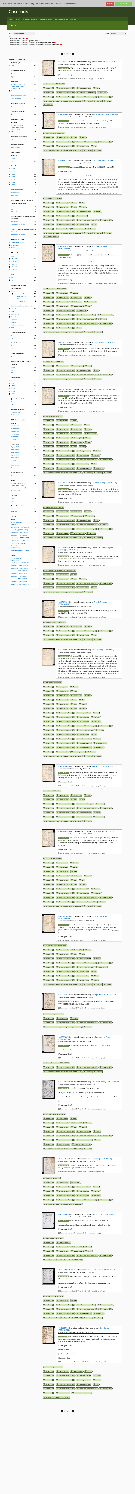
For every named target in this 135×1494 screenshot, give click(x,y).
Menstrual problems (77, 228)
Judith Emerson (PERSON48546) (104, 1270)
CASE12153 (63, 389)
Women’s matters (62, 228)
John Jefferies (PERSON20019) (52, 1367)
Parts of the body (62, 137)
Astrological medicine (46, 19)
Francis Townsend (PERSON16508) (105, 114)
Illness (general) (62, 293)
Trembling (100, 730)
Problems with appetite (105, 314)
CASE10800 (63, 114)
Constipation (81, 216)
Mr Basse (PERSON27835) (102, 1159)
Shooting (95, 980)
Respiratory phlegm (99, 743)
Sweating (105, 96)
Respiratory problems (84, 468)
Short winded (98, 468)
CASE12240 (63, 548)
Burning (96, 211)
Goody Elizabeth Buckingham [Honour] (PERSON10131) (59, 570)
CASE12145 (63, 483)
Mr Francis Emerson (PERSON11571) (54, 622)
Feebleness (95, 721)
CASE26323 (63, 1270)
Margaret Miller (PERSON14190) (104, 342)
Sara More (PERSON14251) (102, 766)
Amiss (73, 420)
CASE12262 (63, 602)
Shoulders (89, 516)
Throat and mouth (90, 301)
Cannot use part (101, 967)
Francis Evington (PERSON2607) (104, 1214)
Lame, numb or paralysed (85, 730)
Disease (73, 867)
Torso (74, 137)
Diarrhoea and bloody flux (85, 804)
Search (18, 19)
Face (87, 425)
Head (87, 297)
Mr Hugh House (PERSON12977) (104, 995)
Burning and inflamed (84, 88)
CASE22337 (63, 1037)
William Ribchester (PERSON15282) (105, 62)
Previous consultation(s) (51, 236)
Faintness (95, 455)
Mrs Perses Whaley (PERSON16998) (105, 1082)
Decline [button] (110, 4)
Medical (48, 88)
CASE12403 (63, 766)
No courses (91, 228)
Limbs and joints (76, 306)
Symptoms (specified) (65, 88)
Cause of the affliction (63, 1242)
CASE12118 (63, 342)
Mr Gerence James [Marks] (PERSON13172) (56, 1397)
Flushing (103, 524)
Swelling (97, 451)
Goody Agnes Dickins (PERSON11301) (54, 945)
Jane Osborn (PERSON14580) (103, 160)
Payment (107, 101)
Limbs (88, 366)
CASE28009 (63, 1328)
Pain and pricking (83, 146)
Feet (87, 1246)
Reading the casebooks (30, 19)
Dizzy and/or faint (83, 455)
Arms (87, 438)
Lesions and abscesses (84, 1140)
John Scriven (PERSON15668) (103, 831)
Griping (102, 901)
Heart (82, 137)
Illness (73, 1118)
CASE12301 (63, 650)
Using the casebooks (61, 19)
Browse (11, 19)
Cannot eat (102, 92)
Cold (102, 319)
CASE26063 (63, 1214)
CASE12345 (63, 831)
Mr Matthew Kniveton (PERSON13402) (54, 288)
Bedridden (74, 862)
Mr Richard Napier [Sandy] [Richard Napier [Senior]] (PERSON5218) (62, 101)
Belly (82, 799)
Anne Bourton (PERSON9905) (103, 650)
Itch (79, 327)
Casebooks (19, 11)
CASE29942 (63, 1082)
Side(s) (82, 1127)
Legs (87, 306)
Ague (74, 574)
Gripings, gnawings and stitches (86, 901)
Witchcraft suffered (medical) (81, 1144)
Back (82, 203)
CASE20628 (63, 995)
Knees (88, 1371)
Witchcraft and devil (63, 1144)
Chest (82, 704)
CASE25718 (63, 1159)
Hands (88, 1251)
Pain (93, 146)
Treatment (88, 101)
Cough (96, 739)
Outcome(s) (47, 104)
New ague (75, 1182)
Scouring (99, 804)
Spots (97, 1140)
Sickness (74, 293)
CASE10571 (63, 62)
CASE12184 (63, 160)
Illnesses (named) (62, 574)
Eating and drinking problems (86, 92)
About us (73, 19)
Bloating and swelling (84, 451)
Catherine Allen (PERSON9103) (103, 389)
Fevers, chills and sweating (87, 96)
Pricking (94, 975)
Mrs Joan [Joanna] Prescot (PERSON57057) (56, 1063)
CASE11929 (63, 246)
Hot (95, 88)
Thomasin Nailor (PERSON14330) (104, 483)
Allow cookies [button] (123, 4)
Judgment (98, 101)
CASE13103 (63, 916)
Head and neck (76, 297)
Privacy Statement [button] (70, 4)
